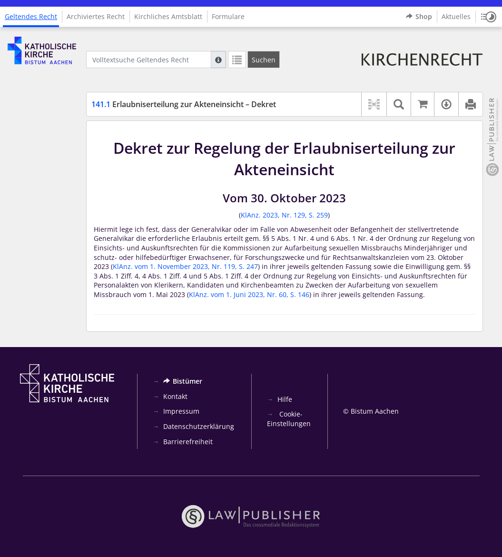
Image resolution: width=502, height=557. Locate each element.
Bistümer (182, 381)
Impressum (181, 411)
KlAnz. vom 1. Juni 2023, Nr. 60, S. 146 (249, 294)
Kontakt (175, 396)
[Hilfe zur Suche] (218, 59)
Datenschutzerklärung (198, 426)
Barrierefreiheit (188, 441)
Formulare (228, 16)
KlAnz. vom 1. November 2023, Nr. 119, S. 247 (185, 266)
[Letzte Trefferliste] (237, 59)
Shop (419, 16)
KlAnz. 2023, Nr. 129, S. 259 (284, 214)
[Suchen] (263, 59)
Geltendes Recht (31, 16)
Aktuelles (456, 16)
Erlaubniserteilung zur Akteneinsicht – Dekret (183, 104)
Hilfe (284, 399)
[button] (488, 17)
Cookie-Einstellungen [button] (289, 418)
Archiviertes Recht (96, 16)
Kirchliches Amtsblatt (168, 16)
